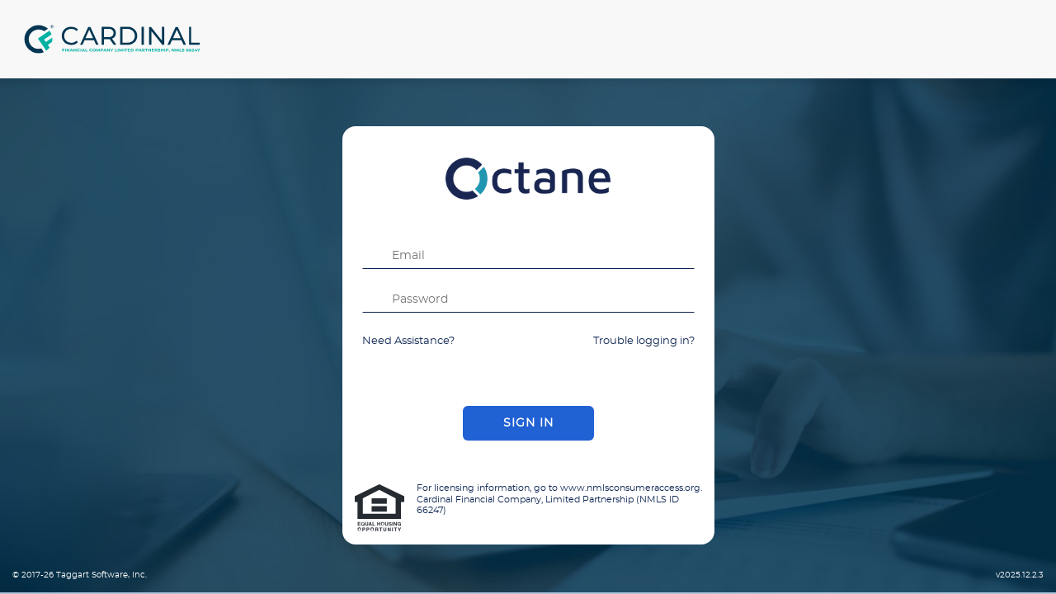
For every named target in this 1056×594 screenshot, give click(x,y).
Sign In (528, 423)
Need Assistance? (408, 341)
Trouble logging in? (644, 341)
